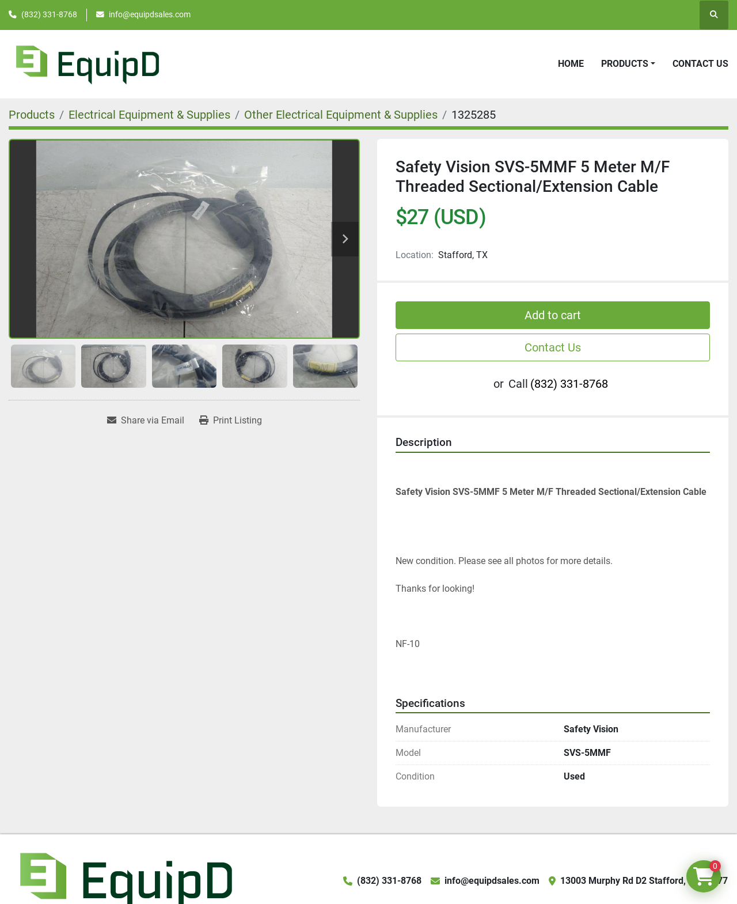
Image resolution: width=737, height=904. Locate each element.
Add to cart (553, 315)
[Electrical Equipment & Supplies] (149, 115)
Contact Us (700, 63)
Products (624, 63)
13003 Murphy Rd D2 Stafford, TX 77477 (644, 880)
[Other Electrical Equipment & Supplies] (341, 115)
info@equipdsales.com (150, 14)
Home (571, 63)
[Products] (32, 115)
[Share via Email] (146, 421)
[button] (628, 64)
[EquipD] (124, 880)
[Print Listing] (230, 421)
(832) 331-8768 (49, 14)
